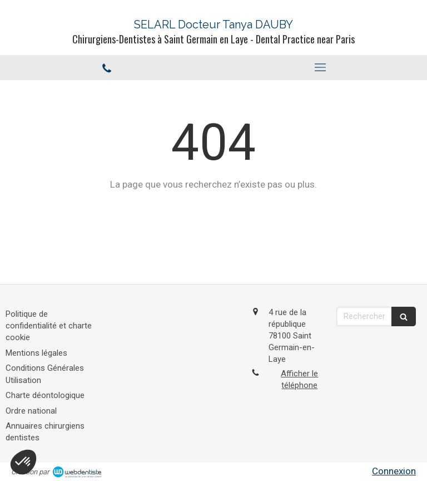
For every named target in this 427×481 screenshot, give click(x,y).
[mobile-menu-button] (320, 67)
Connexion (394, 471)
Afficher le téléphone (299, 379)
